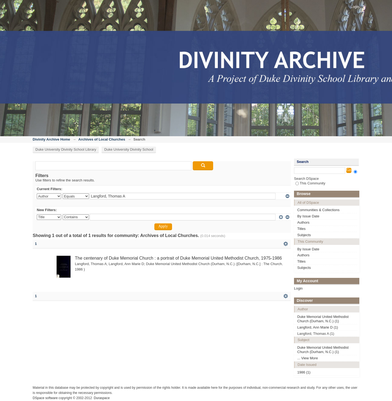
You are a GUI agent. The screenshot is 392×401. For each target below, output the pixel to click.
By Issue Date (308, 216)
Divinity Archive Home (51, 139)
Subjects (304, 235)
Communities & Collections (318, 210)
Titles (301, 229)
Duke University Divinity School (128, 149)
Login (355, 7)
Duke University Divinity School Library (65, 149)
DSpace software (45, 398)
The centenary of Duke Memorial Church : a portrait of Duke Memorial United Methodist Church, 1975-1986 (178, 258)
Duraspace (101, 398)
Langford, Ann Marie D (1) (317, 327)
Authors (303, 222)
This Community (310, 183)
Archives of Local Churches (101, 139)
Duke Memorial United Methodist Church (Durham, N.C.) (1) (323, 319)
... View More (307, 358)
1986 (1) (303, 372)
